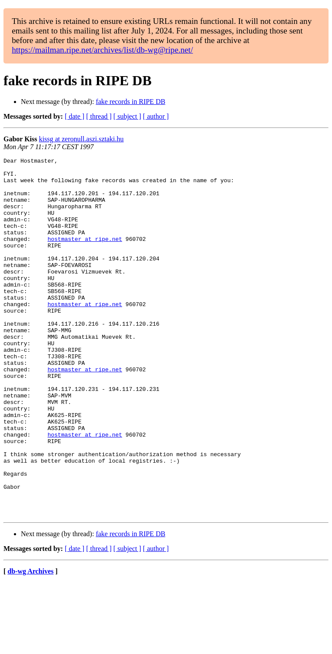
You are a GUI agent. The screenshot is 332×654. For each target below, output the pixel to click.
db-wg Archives (30, 643)
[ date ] (74, 116)
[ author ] (156, 116)
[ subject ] (127, 116)
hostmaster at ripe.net (84, 256)
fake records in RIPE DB (130, 101)
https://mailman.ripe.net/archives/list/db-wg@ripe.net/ (102, 49)
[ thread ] (99, 116)
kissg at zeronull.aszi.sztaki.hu (81, 139)
